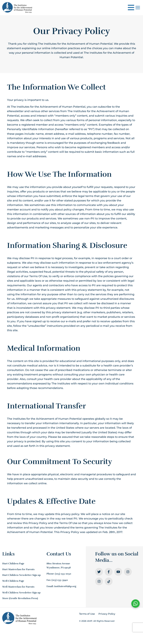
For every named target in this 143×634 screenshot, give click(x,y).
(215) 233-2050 (63, 573)
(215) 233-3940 (60, 580)
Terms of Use (87, 613)
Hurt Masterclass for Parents (18, 569)
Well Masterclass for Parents (18, 586)
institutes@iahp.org (65, 586)
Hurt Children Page (13, 563)
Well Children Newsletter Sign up (21, 592)
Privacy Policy (106, 613)
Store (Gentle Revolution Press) (20, 598)
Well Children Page (13, 580)
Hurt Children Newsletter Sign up (21, 575)
